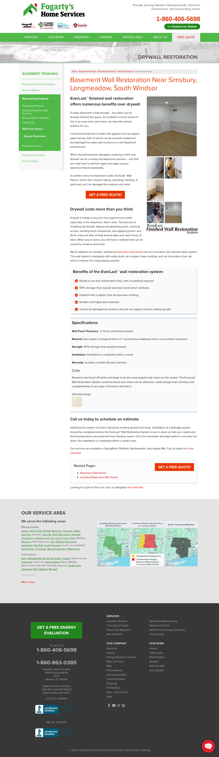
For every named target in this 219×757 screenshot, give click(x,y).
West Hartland (40, 569)
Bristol (46, 558)
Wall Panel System (32, 129)
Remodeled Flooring (33, 106)
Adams (25, 531)
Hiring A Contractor (33, 155)
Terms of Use (132, 750)
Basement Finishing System (38, 84)
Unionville (26, 569)
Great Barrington (61, 534)
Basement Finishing (40, 74)
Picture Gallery (31, 90)
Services (31, 37)
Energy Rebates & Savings (121, 657)
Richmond (71, 542)
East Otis (26, 534)
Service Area (133, 37)
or (182, 26)
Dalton (77, 531)
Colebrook (26, 562)
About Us (160, 37)
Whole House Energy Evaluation (167, 630)
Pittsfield (60, 542)
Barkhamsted (35, 558)
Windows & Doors (159, 625)
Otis (52, 542)
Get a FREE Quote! (174, 467)
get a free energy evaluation (56, 630)
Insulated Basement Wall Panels (99, 477)
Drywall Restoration (35, 136)
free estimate (135, 487)
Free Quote (186, 37)
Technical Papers (116, 679)
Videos (153, 648)
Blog (109, 666)
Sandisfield (27, 545)
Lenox (59, 538)
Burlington (55, 558)
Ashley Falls (36, 531)
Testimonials (156, 653)
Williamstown (73, 549)
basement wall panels (130, 252)
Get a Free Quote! (105, 194)
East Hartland (53, 562)
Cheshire (68, 531)
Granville (46, 534)
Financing (81, 37)
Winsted (53, 569)
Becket (47, 531)
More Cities (28, 582)
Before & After (157, 666)
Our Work (56, 37)
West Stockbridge (56, 549)
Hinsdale (75, 534)
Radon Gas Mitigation (119, 630)
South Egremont (52, 545)
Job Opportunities (117, 675)
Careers (105, 37)
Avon (24, 558)
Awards (111, 653)
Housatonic (27, 538)
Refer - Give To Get (117, 692)
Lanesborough (42, 538)
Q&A (109, 697)
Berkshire (57, 531)
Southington (74, 565)
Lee (53, 538)
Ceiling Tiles (28, 122)
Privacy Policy (115, 750)
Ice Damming (156, 634)
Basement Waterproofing (163, 621)
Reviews (153, 661)
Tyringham (40, 549)
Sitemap (145, 750)
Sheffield (38, 545)
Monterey (26, 542)
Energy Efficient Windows (35, 118)
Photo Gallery (30, 161)
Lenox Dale (69, 538)
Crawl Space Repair (117, 625)
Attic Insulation (115, 634)
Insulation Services (117, 621)
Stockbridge (27, 549)
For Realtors (113, 688)
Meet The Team (115, 661)
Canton (66, 558)
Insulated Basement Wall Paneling (35, 112)
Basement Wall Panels (93, 473)
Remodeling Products (35, 99)
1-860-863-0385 (56, 662)
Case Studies (156, 670)
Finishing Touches (31, 146)
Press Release (114, 670)
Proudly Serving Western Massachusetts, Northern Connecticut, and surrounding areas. (166, 7)
